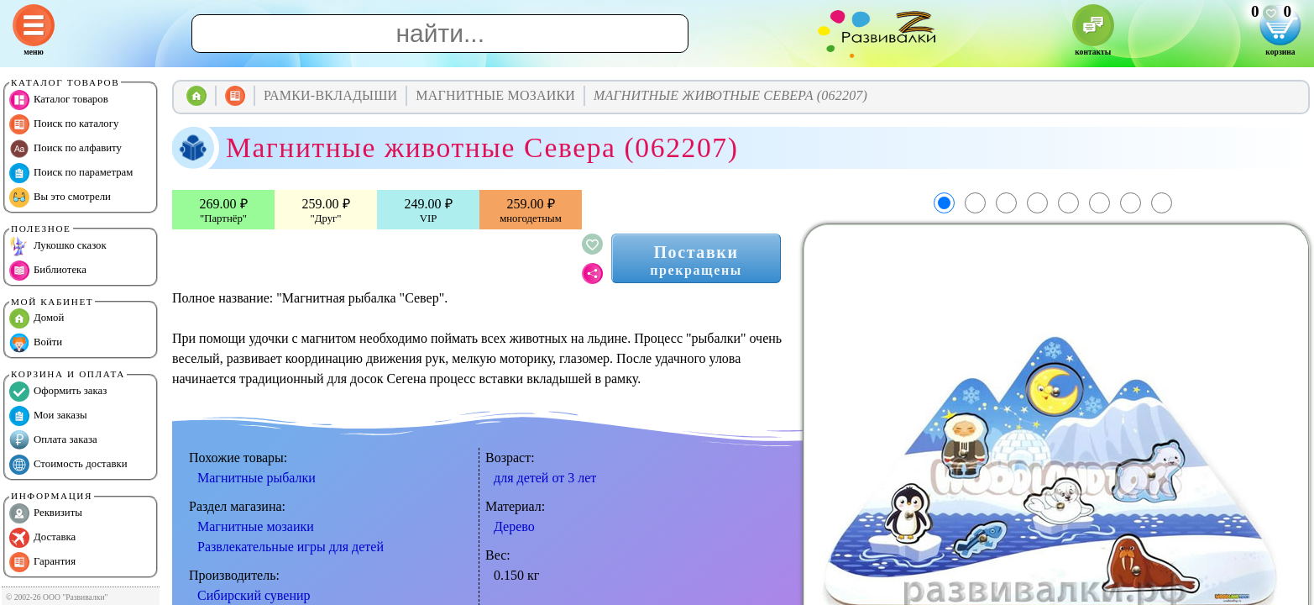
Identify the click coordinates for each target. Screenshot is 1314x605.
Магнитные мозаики (255, 526)
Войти (35, 343)
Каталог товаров (58, 100)
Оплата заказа (53, 440)
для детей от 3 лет (545, 478)
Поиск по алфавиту (65, 149)
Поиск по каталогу (63, 124)
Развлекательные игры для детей (290, 546)
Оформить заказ (58, 391)
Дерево (514, 526)
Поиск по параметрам (71, 173)
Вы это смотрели (60, 197)
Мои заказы (48, 416)
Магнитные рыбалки (256, 478)
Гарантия (42, 562)
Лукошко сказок (58, 246)
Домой (36, 318)
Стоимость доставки (68, 465)
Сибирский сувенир (254, 595)
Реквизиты (45, 513)
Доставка (42, 538)
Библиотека (47, 270)
